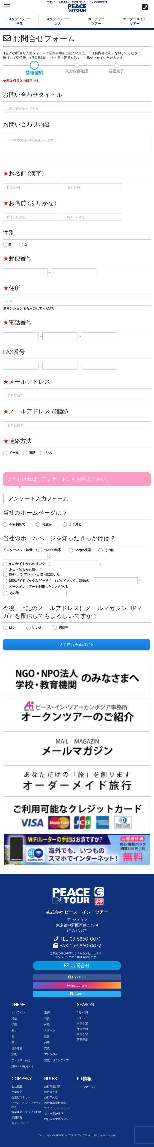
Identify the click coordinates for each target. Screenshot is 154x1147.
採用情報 (16, 1117)
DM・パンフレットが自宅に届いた (34, 574)
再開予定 (82, 1023)
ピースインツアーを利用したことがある (39, 587)
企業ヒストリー (21, 1097)
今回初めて (18, 524)
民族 (14, 1018)
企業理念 (16, 1092)
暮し (14, 1030)
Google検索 (84, 550)
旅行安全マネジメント (58, 1119)
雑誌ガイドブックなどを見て (31, 581)
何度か (48, 524)
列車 (47, 1042)
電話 (33, 453)
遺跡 (47, 1012)
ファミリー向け (21, 1060)
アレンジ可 (51, 1054)
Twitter (77, 994)
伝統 (14, 1024)
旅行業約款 (51, 1097)
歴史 (47, 1036)
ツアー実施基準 (53, 1113)
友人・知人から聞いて (26, 570)
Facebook (77, 977)
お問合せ (77, 965)
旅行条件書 (51, 1092)
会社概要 (16, 1086)
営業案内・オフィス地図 (26, 1112)
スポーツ (49, 1030)
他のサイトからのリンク (28, 564)
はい (13, 627)
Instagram (77, 985)
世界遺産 (16, 1048)
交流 (47, 1048)
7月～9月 (82, 1018)
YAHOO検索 (53, 550)
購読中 (65, 627)
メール (15, 453)
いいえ (38, 627)
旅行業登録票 (52, 1086)
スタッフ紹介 (19, 1123)
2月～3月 (82, 1012)
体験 (47, 1024)
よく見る (76, 524)
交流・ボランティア (56, 1060)
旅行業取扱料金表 (55, 1103)
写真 (47, 1018)
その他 (110, 550)
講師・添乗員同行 (22, 1066)
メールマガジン (86, 1087)
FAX (50, 453)
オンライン (18, 1012)
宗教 (14, 1054)
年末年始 (82, 1028)
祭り (14, 1042)
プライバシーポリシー (58, 1108)
